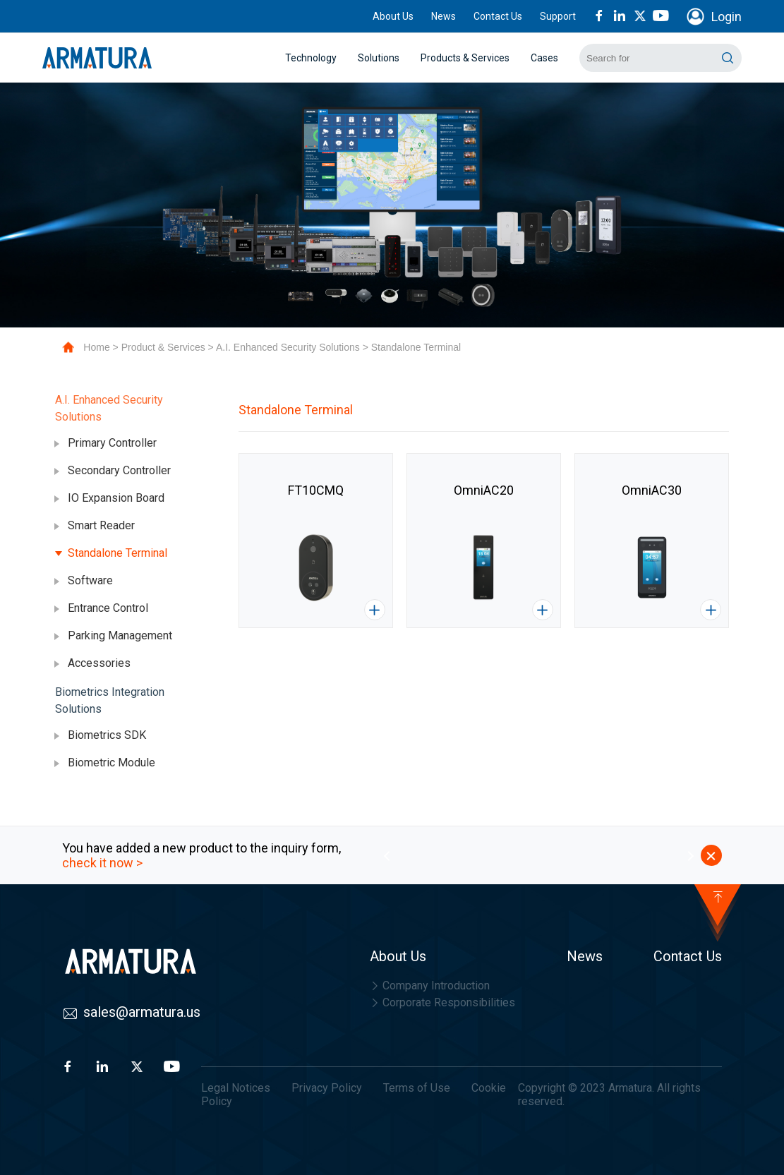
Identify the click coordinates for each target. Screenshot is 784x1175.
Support (558, 16)
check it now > (102, 862)
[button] (387, 855)
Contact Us (498, 16)
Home (96, 347)
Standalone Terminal (416, 347)
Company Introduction (430, 985)
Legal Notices (235, 1088)
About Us (393, 16)
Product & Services (163, 347)
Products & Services (465, 58)
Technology (311, 58)
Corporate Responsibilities (442, 1002)
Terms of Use (416, 1088)
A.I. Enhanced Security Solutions (288, 347)
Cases (544, 58)
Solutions (378, 58)
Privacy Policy (326, 1088)
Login (726, 16)
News (443, 16)
